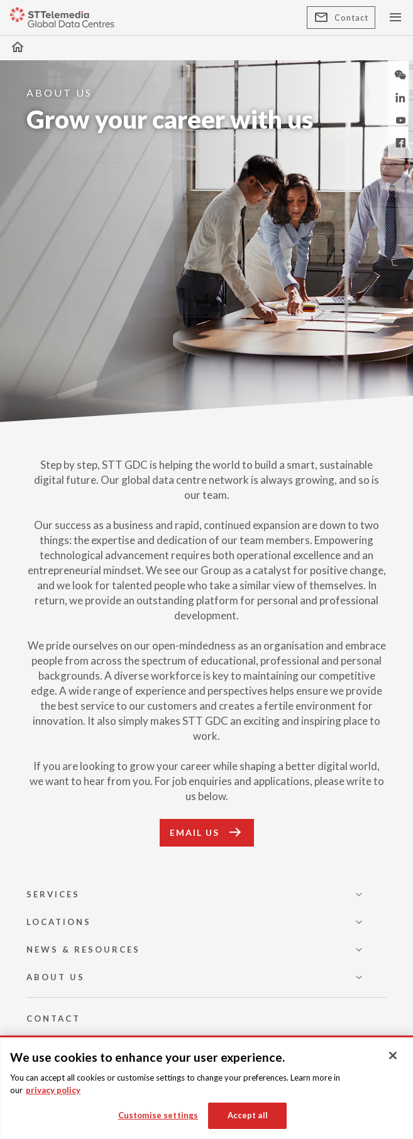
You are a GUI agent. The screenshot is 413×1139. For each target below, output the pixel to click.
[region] (206, 1087)
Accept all (248, 1115)
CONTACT (53, 1018)
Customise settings (158, 1115)
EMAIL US (207, 832)
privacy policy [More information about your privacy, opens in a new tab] (53, 1090)
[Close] (393, 1055)
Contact (341, 17)
